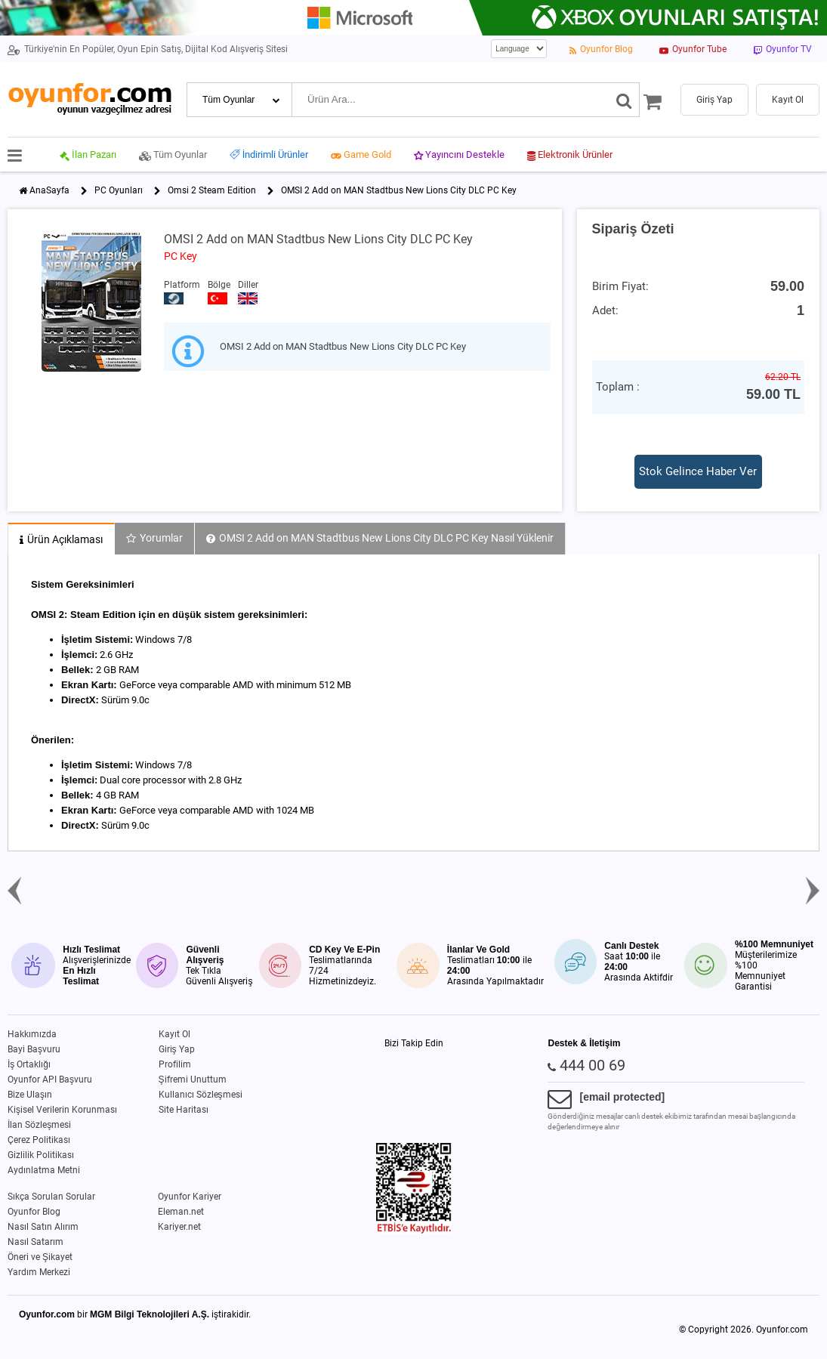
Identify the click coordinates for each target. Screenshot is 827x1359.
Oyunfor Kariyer (189, 1196)
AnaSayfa (49, 190)
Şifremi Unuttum (193, 1079)
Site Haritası (183, 1109)
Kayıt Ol (174, 1034)
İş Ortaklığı (29, 1064)
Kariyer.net (179, 1227)
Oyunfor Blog (34, 1211)
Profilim (175, 1064)
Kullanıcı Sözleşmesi (200, 1094)
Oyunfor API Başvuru (50, 1079)
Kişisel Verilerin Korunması (62, 1109)
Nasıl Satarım (35, 1242)
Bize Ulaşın (30, 1094)
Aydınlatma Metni (44, 1170)
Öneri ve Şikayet (40, 1257)
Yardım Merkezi (39, 1272)
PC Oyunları (118, 190)
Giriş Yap (177, 1049)
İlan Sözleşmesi (39, 1125)
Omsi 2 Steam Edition (212, 190)
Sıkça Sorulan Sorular (51, 1196)
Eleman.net (181, 1211)
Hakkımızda (32, 1034)
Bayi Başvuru (34, 1049)
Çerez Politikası (39, 1140)
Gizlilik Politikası (41, 1155)
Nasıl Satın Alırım (43, 1227)
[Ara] (624, 99)
